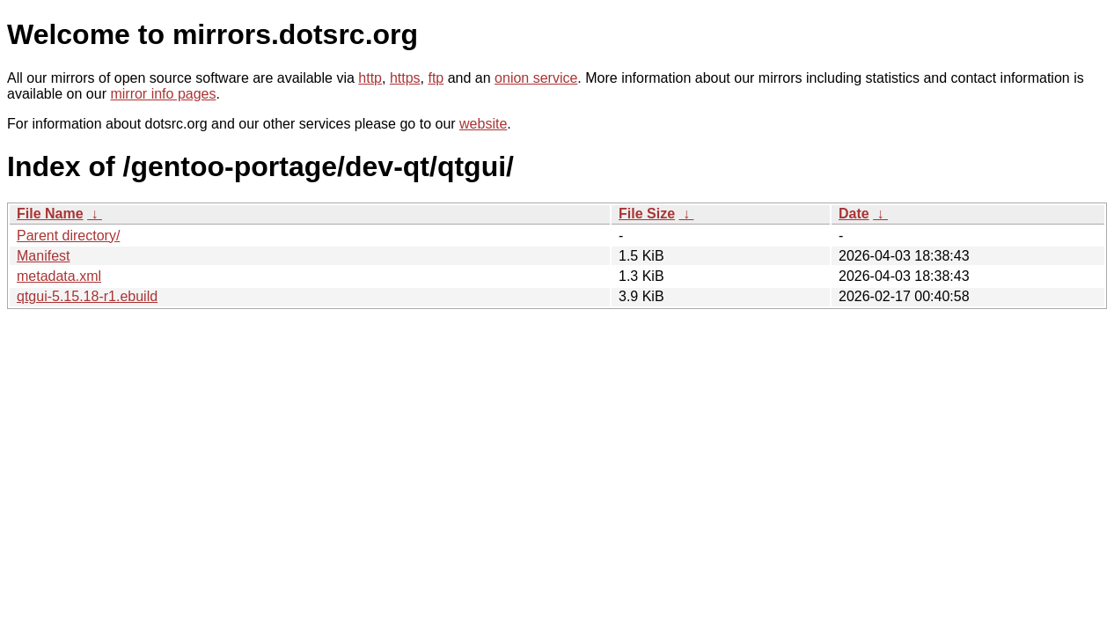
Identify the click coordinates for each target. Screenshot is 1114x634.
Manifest (43, 255)
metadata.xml (59, 276)
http (370, 77)
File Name (50, 213)
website (483, 123)
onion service (536, 77)
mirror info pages (163, 93)
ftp (435, 77)
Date (854, 213)
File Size (647, 213)
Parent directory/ (68, 235)
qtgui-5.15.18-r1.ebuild (87, 296)
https (405, 77)
